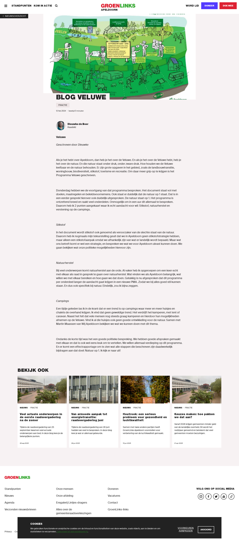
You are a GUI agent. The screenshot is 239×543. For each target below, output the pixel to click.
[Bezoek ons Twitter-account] (216, 496)
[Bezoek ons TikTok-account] (231, 496)
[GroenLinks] (119, 5)
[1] (14, 16)
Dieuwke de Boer (78, 124)
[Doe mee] (228, 5)
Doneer (209, 5)
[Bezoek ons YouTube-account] (224, 496)
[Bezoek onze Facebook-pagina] (208, 496)
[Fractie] (63, 105)
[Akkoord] (206, 529)
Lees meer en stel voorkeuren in (72, 531)
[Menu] (5, 5)
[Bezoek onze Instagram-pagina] (201, 496)
